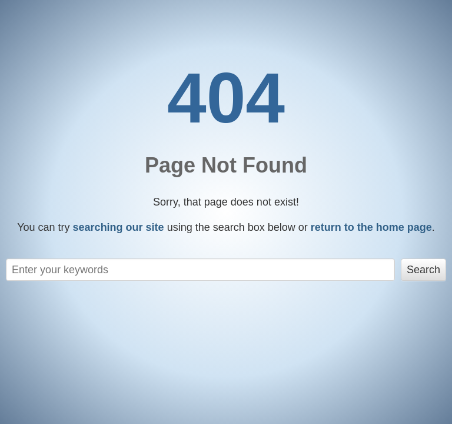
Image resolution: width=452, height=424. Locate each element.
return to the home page (371, 227)
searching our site (118, 227)
